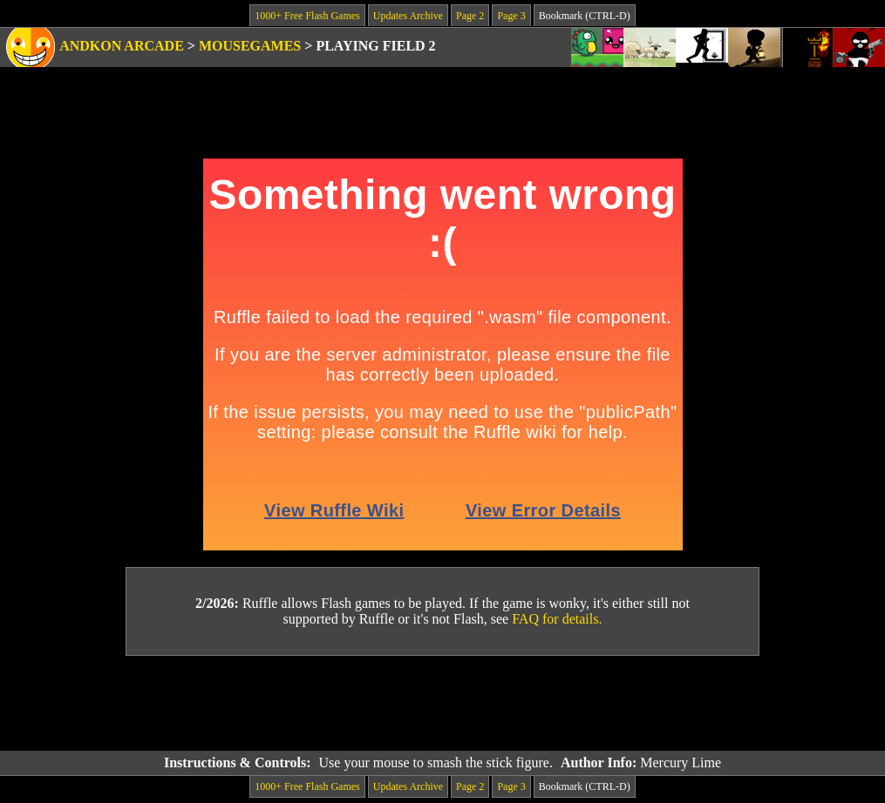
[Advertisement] (443, 704)
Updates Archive (408, 16)
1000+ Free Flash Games (307, 16)
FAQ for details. (557, 618)
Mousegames (250, 45)
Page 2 (470, 16)
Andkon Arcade (121, 45)
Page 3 (511, 16)
